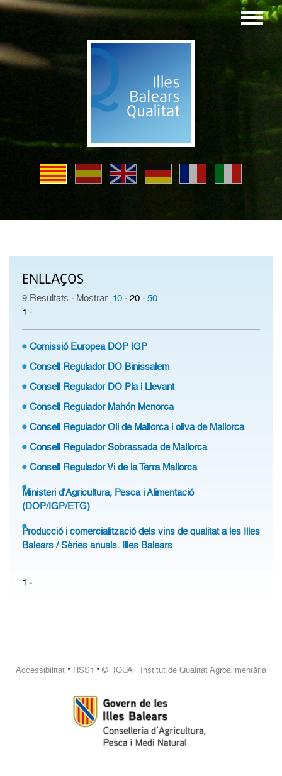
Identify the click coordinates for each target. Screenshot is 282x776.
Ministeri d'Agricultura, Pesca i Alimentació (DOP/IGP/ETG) (108, 499)
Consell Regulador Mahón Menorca (102, 407)
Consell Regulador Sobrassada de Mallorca (118, 447)
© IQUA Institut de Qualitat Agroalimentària (184, 670)
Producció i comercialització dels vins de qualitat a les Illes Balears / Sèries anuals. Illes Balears (141, 538)
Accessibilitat (40, 670)
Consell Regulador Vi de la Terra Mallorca (113, 467)
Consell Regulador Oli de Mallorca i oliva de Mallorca (137, 427)
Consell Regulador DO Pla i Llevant (102, 386)
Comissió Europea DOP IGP (88, 346)
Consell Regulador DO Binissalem (99, 366)
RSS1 (83, 670)
